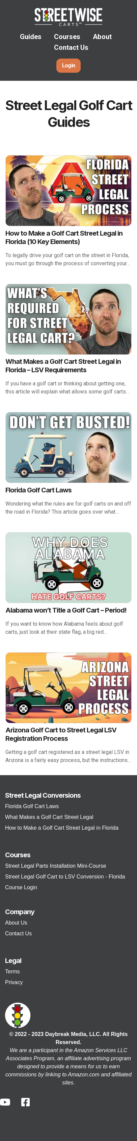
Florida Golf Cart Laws (32, 806)
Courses (67, 37)
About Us (16, 923)
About (102, 37)
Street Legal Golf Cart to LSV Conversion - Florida (65, 876)
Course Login (21, 887)
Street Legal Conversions (43, 795)
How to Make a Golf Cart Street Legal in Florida (61, 828)
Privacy (14, 982)
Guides (31, 37)
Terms (12, 971)
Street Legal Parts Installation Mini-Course (55, 866)
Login (68, 65)
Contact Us (71, 47)
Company (19, 912)
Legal (13, 961)
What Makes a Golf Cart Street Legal (49, 817)
